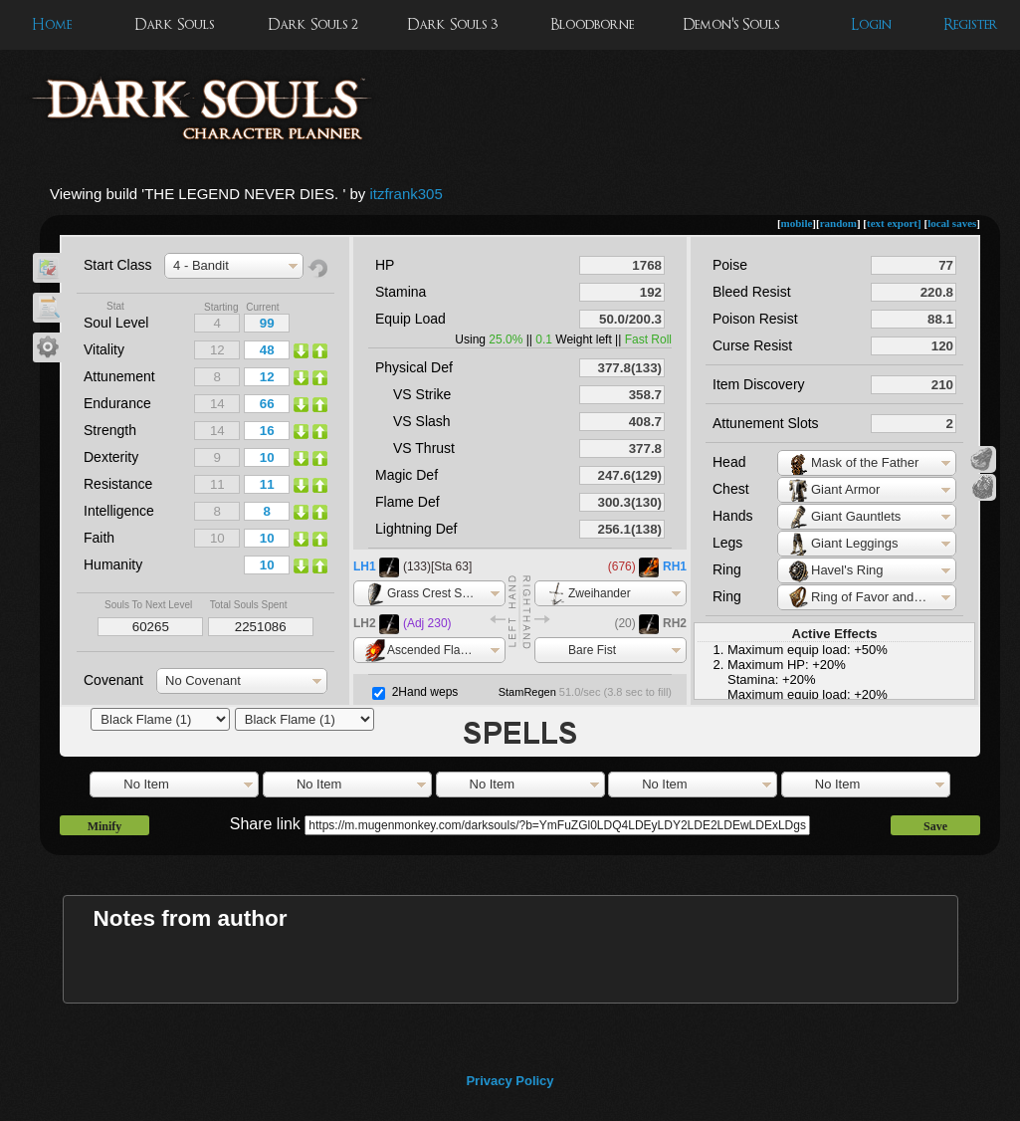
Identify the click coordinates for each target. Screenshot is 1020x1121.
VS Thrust (424, 448)
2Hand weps (425, 692)
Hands (732, 516)
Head (729, 462)
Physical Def (414, 367)
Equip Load (410, 319)
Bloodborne (592, 24)
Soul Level (116, 323)
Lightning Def (416, 529)
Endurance (117, 403)
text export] (894, 223)
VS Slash (422, 421)
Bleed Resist (752, 292)
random (838, 223)
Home (52, 24)
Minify (105, 826)
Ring (727, 569)
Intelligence (119, 511)
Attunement (119, 376)
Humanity (113, 564)
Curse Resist (752, 345)
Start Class (117, 265)
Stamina (400, 292)
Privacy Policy (509, 1080)
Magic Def (406, 475)
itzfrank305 (405, 193)
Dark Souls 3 (452, 24)
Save (935, 826)
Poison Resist (755, 319)
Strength (110, 430)
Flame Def (407, 502)
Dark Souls (174, 24)
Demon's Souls (731, 24)
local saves (951, 223)
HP (384, 265)
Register (970, 24)
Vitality (104, 349)
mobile (797, 223)
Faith (99, 538)
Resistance (118, 484)
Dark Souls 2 (313, 24)
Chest (731, 489)
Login (871, 24)
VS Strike (422, 394)
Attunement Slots (766, 423)
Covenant (113, 680)
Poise (730, 265)
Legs (727, 543)
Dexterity (111, 457)
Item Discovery (759, 384)
